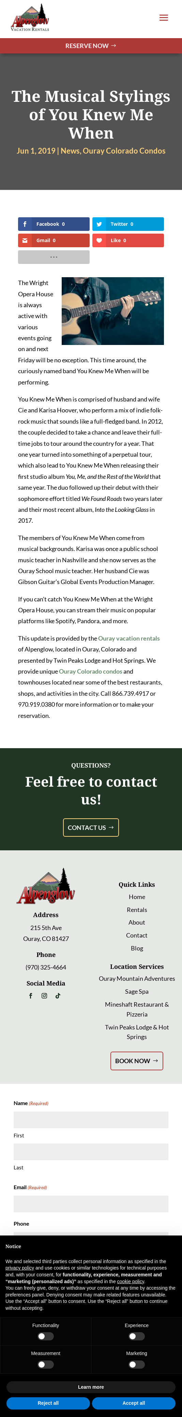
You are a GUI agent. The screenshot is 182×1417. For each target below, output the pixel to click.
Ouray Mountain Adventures (137, 978)
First (19, 1135)
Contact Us (87, 827)
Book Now (132, 1061)
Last (19, 1167)
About (136, 922)
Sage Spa (137, 991)
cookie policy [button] (130, 1281)
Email (30, 1187)
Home (137, 896)
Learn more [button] (91, 1387)
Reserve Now (87, 45)
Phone (21, 1223)
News (70, 150)
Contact (137, 935)
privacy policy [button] (19, 1268)
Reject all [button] (48, 1403)
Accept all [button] (133, 1403)
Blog (137, 948)
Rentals (137, 909)
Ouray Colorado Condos (124, 150)
